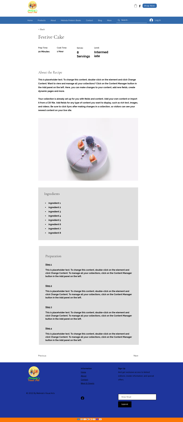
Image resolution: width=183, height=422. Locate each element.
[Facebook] (139, 6)
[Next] (131, 355)
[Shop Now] (150, 6)
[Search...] (131, 20)
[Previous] (47, 355)
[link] (135, 5)
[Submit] (124, 404)
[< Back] (47, 29)
